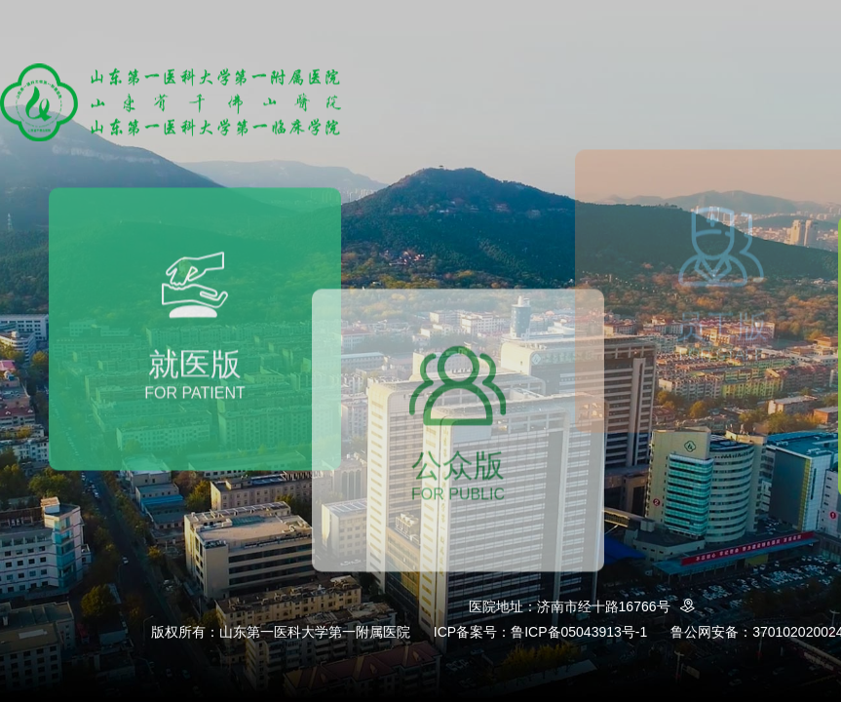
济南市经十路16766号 (619, 606)
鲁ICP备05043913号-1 (579, 632)
